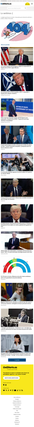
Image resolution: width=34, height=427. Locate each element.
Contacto (17, 416)
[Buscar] (25, 8)
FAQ (17, 410)
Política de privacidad (17, 408)
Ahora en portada (5, 44)
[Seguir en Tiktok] (17, 390)
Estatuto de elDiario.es (17, 403)
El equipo (17, 399)
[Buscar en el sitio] (15, 8)
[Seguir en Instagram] (12, 390)
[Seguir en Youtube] (15, 390)
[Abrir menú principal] (32, 3)
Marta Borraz (3, 330)
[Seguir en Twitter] (6, 390)
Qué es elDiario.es (17, 397)
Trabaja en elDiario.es (17, 401)
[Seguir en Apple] (5, 385)
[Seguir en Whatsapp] (20, 390)
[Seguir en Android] (3, 385)
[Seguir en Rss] (22, 390)
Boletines (17, 420)
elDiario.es (3, 69)
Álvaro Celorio (3, 175)
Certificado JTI (17, 422)
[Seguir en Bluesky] (4, 390)
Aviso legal (17, 406)
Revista (17, 418)
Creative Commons (17, 404)
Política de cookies (17, 414)
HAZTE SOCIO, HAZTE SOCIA (11, 378)
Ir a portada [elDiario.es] (17, 360)
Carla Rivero (3, 279)
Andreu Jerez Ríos (4, 253)
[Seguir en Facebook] (8, 390)
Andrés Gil (3, 149)
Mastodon (17, 424)
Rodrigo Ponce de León (5, 95)
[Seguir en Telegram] (10, 390)
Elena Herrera (3, 305)
